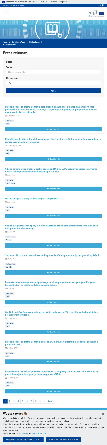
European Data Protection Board (13, 5)
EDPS (13, 183)
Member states (12, 78)
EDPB (7, 124)
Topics (9, 67)
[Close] (103, 414)
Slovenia (8, 267)
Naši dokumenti (35, 42)
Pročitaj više (53, 129)
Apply (53, 90)
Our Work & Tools (18, 42)
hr (100, 5)
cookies (25, 433)
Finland (8, 240)
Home (5, 42)
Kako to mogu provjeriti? (57, 2)
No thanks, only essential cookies (63, 439)
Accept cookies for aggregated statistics (23, 439)
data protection (39, 433)
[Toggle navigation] (6, 13)
